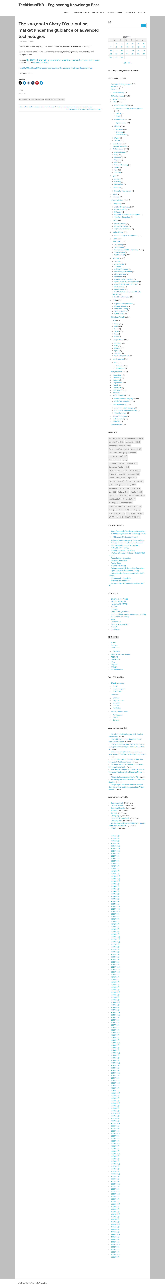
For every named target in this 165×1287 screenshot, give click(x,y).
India (116, 326)
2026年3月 (115, 838)
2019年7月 (115, 1005)
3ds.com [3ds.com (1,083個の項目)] (114, 438)
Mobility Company (119, 404)
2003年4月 (115, 1159)
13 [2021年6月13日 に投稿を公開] (144, 47)
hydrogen (61, 99)
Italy (116, 345)
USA (116, 362)
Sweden (117, 353)
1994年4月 (115, 1249)
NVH (116, 162)
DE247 (115, 686)
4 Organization (116, 372)
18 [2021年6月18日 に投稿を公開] (133, 50)
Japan (116, 331)
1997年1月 (115, 1222)
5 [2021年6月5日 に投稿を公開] (138, 43)
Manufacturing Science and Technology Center (128, 533)
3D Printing (118, 245)
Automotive (23, 99)
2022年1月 (115, 964)
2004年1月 (115, 1151)
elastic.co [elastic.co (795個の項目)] (133, 474)
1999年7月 (115, 1196)
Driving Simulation (121, 269)
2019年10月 (115, 1002)
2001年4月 (115, 1179)
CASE (115, 102)
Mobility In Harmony (118, 565)
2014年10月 (115, 1042)
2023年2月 (115, 931)
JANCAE (116, 705)
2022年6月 (115, 952)
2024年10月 (115, 881)
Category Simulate (118, 808)
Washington (120, 368)
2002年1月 (115, 1171)
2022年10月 (115, 942)
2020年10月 (115, 992)
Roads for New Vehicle (122, 191)
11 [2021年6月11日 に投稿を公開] (133, 47)
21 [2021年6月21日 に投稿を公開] (111, 54)
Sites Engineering (117, 683)
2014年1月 (115, 1050)
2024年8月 (115, 886)
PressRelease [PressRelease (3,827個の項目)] (137, 495)
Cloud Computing (120, 209)
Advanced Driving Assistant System (129, 108)
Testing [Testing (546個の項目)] (124, 510)
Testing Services (120, 311)
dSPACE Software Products (121, 654)
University (116, 421)
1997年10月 (115, 1214)
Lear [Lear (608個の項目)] (112, 492)
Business (114, 810)
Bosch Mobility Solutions (120, 611)
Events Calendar (114, 12)
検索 (109, 22)
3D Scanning (119, 247)
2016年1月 (115, 1030)
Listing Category (81, 12)
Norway (117, 348)
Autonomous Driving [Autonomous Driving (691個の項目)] (119, 449)
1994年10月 (115, 1244)
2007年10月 (115, 1113)
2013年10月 (115, 1053)
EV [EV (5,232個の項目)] (112, 481)
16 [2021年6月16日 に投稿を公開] (122, 50)
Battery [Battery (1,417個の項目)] (136, 449)
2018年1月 (115, 1022)
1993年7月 (115, 1257)
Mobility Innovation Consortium (123, 550)
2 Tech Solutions (117, 200)
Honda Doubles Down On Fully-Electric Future (83, 109)
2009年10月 (115, 1093)
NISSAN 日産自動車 (118, 601)
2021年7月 (115, 979)
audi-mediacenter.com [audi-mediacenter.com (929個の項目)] (132, 438)
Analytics (117, 266)
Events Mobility (118, 92)
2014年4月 (115, 1048)
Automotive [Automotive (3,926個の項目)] (133, 442)
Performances (118, 149)
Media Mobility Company (123, 398)
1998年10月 (115, 1204)
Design (115, 220)
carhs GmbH (115, 659)
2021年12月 (115, 967)
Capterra (116, 720)
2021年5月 (115, 984)
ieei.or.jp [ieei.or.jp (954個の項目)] (130, 485)
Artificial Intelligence (122, 207)
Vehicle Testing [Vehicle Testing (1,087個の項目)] (134, 513)
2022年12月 (115, 937)
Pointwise (116, 651)
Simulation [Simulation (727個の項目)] (126, 502)
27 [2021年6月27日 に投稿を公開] (144, 54)
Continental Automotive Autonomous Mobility (128, 614)
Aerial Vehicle (118, 99)
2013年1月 (115, 1060)
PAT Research (118, 715)
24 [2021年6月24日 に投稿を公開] (127, 54)
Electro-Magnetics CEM (123, 271)
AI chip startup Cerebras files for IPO (124, 777)
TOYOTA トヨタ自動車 (119, 599)
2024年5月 (115, 894)
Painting (117, 181)
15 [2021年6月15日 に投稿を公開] (116, 50)
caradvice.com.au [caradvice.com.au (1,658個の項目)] (118, 456)
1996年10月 (115, 1224)
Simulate (116, 258)
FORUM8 (114, 657)
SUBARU (114, 609)
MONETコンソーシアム (120, 548)
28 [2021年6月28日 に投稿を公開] (111, 57)
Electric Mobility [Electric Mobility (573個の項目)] (117, 477)
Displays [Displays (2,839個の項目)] (134, 470)
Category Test (116, 820)
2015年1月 (115, 1040)
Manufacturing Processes (123, 279)
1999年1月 (115, 1201)
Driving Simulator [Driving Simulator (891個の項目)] (117, 474)
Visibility (117, 172)
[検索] (143, 26)
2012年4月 (115, 1068)
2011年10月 (115, 1073)
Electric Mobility (50, 99)
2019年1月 (115, 1010)
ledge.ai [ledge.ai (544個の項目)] (123, 492)
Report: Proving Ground (120, 818)
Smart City (117, 187)
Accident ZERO (120, 152)
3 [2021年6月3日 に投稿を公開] (127, 43)
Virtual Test (118, 314)
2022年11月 (115, 939)
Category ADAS (117, 803)
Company (116, 380)
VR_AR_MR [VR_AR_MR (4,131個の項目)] (116, 517)
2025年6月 (115, 861)
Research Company (120, 416)
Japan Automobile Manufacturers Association (128, 531)
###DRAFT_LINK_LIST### (121, 84)
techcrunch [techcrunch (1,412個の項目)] (115, 506)
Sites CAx (114, 695)
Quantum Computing (122, 217)
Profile (113, 828)
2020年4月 (115, 997)
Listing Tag (98, 12)
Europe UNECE (118, 340)
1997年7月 (115, 1217)
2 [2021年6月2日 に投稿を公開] (121, 43)
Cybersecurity (121, 123)
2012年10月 (115, 1063)
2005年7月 (115, 1136)
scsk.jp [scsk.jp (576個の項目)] (130, 499)
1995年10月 (115, 1234)
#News (113, 86)
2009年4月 (115, 1098)
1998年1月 (115, 1211)
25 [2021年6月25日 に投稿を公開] (133, 54)
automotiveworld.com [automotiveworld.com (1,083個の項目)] (120, 445)
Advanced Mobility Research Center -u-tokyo (127, 540)
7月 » (130, 63)
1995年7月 (115, 1237)
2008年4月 (115, 1108)
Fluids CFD (118, 277)
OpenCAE (116, 703)
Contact (114, 813)
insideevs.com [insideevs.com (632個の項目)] (116, 488)
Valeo (113, 619)
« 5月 (125, 63)
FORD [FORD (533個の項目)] (122, 481)
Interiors (117, 157)
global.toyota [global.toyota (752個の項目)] (116, 485)
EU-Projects (117, 387)
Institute (116, 393)
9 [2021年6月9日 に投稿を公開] (121, 47)
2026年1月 (115, 843)
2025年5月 (115, 863)
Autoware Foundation (119, 560)
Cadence (114, 645)
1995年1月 (115, 1242)
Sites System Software (119, 711)
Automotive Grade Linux (120, 580)
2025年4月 (115, 866)
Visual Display (119, 252)
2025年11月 (115, 848)
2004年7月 (115, 1146)
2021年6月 (115, 982)
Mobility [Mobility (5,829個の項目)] (136, 492)
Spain (116, 350)
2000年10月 (115, 1184)
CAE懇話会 (117, 708)
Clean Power (117, 144)
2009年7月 (115, 1095)
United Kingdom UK (121, 356)
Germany (117, 343)
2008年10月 (115, 1103)
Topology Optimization (122, 229)
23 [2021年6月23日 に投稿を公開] (122, 54)
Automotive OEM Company (124, 408)
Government (117, 390)
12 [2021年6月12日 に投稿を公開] (138, 47)
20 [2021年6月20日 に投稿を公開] (144, 50)
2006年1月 (115, 1131)
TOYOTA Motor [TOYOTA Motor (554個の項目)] (117, 513)
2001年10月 (115, 1174)
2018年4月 (115, 1020)
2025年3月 (115, 868)
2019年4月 (115, 1007)
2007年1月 (115, 1121)
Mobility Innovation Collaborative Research (127, 543)
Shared (117, 140)
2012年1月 (115, 1070)
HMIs (116, 155)
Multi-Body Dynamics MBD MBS (126, 284)
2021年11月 (115, 969)
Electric (31, 41)
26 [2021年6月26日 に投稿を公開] (138, 54)
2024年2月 (115, 901)
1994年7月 (115, 1247)
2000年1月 (115, 1191)
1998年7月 (115, 1206)
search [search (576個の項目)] (113, 502)
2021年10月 (115, 972)
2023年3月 (115, 929)
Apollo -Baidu (116, 563)
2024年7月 (115, 889)
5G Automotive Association (121, 578)
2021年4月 (115, 987)
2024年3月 (115, 899)
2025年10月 (115, 851)
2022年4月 (115, 957)
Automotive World (41, 62)
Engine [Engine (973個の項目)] (132, 477)
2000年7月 (115, 1186)
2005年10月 (115, 1133)
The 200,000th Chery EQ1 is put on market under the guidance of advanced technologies (63, 60)
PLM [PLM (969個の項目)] (123, 495)
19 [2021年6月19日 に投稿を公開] (138, 50)
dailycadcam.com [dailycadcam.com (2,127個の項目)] (118, 470)
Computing (117, 203)
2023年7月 (115, 919)
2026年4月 (115, 836)
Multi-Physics (119, 287)
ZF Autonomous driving (120, 617)
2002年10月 (115, 1164)
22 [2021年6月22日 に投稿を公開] (116, 54)
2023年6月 (115, 921)
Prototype (116, 241)
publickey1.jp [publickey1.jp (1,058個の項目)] (116, 499)
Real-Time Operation (122, 297)
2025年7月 (115, 858)
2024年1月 (115, 904)
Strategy (116, 197)
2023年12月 (115, 906)
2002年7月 (115, 1166)
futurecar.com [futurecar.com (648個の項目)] (136, 481)
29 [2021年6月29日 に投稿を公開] (116, 57)
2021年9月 (115, 974)
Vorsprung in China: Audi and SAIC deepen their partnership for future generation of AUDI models (126, 787)
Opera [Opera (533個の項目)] (113, 495)
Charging (119, 132)
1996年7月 (115, 1227)
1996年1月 (115, 1232)
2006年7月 (115, 1126)
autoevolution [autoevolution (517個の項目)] (116, 442)
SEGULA (114, 667)
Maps (118, 116)
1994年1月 (115, 1252)
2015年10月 (115, 1032)
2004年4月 (115, 1148)
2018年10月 (115, 1015)
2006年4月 (115, 1128)
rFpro (113, 662)
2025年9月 (115, 853)
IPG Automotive (117, 669)
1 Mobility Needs (117, 96)
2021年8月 (115, 977)
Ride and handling (121, 165)
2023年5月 (115, 924)
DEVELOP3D (117, 691)
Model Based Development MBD (126, 282)
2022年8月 (115, 947)
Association (117, 375)
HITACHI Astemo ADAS (119, 624)
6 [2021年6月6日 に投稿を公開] (143, 43)
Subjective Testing (121, 308)
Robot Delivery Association (121, 558)
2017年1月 (115, 1027)
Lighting (117, 160)
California (119, 366)
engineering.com (119, 689)
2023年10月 (115, 911)
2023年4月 (115, 926)
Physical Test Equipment (123, 303)
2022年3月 (115, 959)
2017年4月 (115, 1025)
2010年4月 (115, 1088)
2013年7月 (115, 1055)
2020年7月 (115, 995)
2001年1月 (115, 1181)
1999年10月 (115, 1194)
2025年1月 (115, 873)
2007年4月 (115, 1118)
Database (117, 212)
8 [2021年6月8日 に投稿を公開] (116, 47)
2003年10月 (115, 1153)
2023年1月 (115, 934)
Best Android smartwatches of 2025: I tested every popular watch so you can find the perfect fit (126, 746)
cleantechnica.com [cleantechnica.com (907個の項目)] (118, 460)
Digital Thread (118, 232)
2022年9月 (115, 944)
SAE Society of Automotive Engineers (125, 545)
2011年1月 (115, 1080)
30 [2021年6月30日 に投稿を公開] (122, 57)
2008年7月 (115, 1106)
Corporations (117, 382)
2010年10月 (115, 1083)
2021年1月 (115, 989)
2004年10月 (115, 1143)
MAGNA (114, 627)
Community (117, 377)
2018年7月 (115, 1017)
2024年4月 (115, 896)
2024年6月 (115, 891)
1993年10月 (115, 1254)
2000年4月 (115, 1189)
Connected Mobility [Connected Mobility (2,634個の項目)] (119, 467)
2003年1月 (115, 1161)
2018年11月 (115, 1012)
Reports (130, 12)
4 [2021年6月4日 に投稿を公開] (132, 43)
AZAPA (113, 643)
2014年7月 (115, 1045)
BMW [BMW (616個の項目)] (113, 452)
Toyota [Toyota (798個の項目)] (135, 510)
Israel (116, 329)
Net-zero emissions (120, 146)
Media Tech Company (122, 401)
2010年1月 (115, 1090)
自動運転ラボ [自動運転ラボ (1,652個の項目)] (132, 517)
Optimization (119, 289)
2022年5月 (115, 954)
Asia (114, 320)
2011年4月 (115, 1078)
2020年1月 (115, 1000)
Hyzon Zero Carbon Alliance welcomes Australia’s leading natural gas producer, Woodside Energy (56, 107)
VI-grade (114, 664)
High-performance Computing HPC (127, 214)
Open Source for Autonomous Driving (125, 570)
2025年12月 (115, 846)
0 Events (114, 89)
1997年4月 (115, 1219)
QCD (114, 176)
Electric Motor (121, 134)
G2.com (115, 717)
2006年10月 (115, 1123)
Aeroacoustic (119, 264)
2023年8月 (115, 916)
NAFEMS (116, 698)
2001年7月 (115, 1176)
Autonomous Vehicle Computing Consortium (127, 568)
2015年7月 (115, 1035)
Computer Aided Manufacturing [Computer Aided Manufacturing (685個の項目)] (123, 463)
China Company (120, 413)
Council (115, 385)
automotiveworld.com (36, 99)
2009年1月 (115, 1100)
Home (66, 12)
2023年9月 (115, 914)
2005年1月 (115, 1141)
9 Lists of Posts (116, 424)
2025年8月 (115, 856)
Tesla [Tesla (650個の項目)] (113, 510)
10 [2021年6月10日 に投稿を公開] (127, 47)
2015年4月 (115, 1037)
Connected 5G (119, 119)
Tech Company (118, 419)
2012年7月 (115, 1065)
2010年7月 (115, 1085)
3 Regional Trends (117, 317)
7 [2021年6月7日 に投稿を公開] (110, 47)
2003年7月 (115, 1156)
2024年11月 (115, 878)
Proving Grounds (120, 306)
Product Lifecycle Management (126, 235)
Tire (115, 170)
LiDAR (118, 113)
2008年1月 (115, 1111)
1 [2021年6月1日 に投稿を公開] (116, 43)
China (116, 324)
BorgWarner (115, 629)
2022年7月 (115, 949)
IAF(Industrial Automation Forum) (125, 537)
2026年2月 (115, 841)
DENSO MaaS (116, 622)
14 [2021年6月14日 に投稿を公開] (111, 50)
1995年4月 (115, 1239)
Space (115, 194)
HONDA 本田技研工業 (119, 604)
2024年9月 (115, 884)
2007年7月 (115, 1116)
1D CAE (117, 261)
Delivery (117, 179)
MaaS (116, 138)
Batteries (119, 129)
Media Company (119, 395)
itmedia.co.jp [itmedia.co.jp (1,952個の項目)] (133, 488)
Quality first (118, 184)
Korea (116, 334)
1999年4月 (115, 1199)
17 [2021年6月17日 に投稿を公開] (127, 50)
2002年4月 (115, 1169)
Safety (116, 167)
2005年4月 (115, 1138)
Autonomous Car (120, 105)
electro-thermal (120, 274)
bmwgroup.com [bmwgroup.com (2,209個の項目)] (127, 452)
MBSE (115, 239)
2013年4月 (115, 1058)
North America (118, 359)
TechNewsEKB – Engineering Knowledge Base (63, 4)
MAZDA (114, 606)
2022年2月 (115, 962)
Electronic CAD (120, 224)
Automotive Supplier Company (125, 410)
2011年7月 (115, 1075)
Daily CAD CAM (118, 700)
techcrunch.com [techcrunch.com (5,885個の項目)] (132, 506)
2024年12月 (115, 876)
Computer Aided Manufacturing (126, 250)
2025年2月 (115, 871)
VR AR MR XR (119, 255)
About (141, 12)
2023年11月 (115, 909)
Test (114, 300)
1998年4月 (115, 1209)
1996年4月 (115, 1229)
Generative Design (121, 226)
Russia (116, 336)
